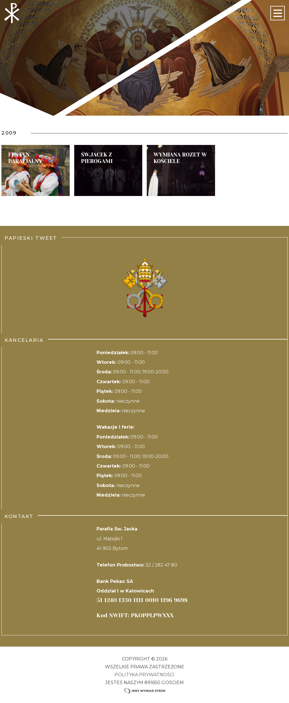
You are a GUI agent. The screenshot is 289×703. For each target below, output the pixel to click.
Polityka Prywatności (144, 674)
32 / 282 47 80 (161, 565)
